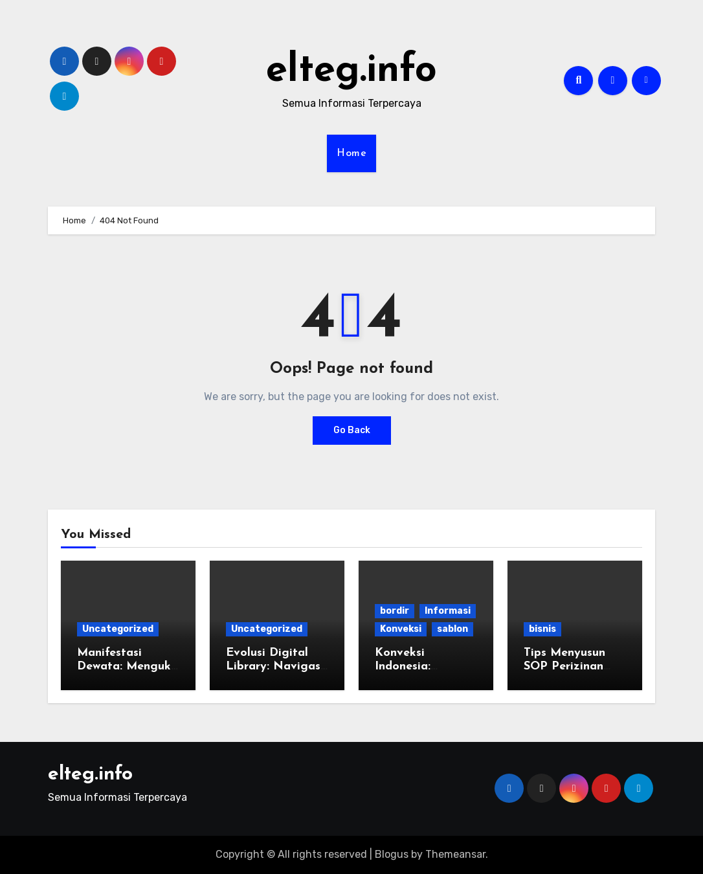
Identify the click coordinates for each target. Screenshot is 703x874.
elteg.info (351, 71)
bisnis (542, 628)
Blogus (391, 854)
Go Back (351, 430)
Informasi (448, 610)
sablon (452, 628)
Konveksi (400, 628)
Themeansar (455, 854)
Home (351, 153)
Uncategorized (117, 628)
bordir (394, 610)
